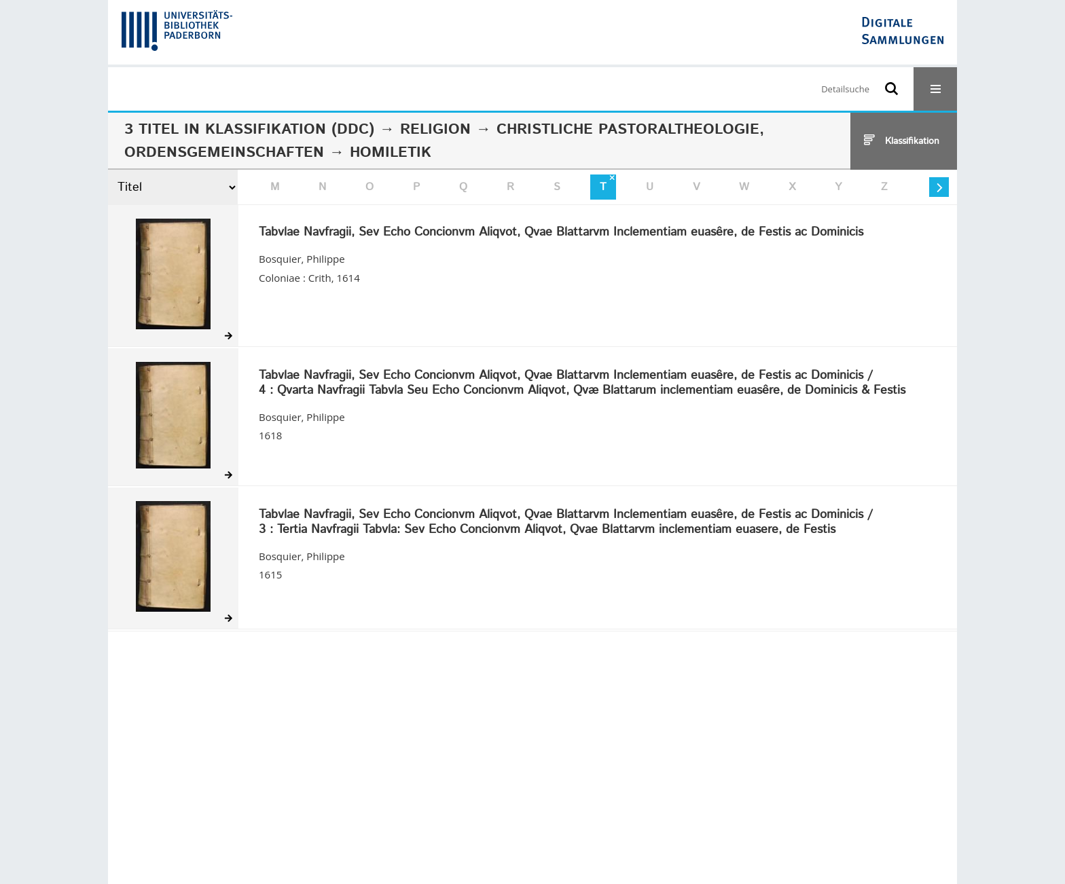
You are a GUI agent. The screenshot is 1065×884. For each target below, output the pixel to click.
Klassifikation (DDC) (289, 130)
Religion (435, 130)
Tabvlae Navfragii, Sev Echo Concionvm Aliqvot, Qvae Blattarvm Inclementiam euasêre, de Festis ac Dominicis (561, 232)
